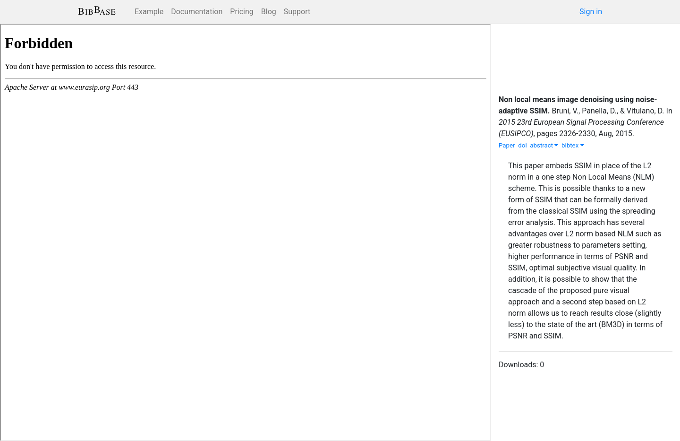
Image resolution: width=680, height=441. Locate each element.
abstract (544, 145)
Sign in (590, 11)
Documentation (196, 11)
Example (149, 11)
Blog (268, 11)
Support (297, 11)
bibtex (572, 145)
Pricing (242, 11)
